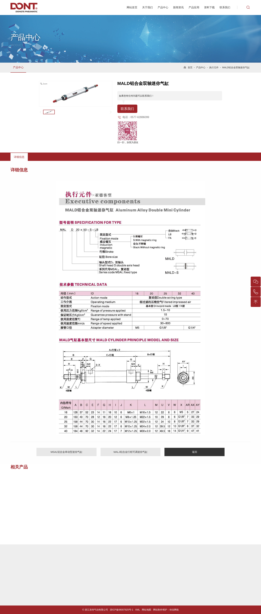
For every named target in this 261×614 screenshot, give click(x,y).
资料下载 (209, 7)
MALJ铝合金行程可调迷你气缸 (130, 451)
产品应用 (194, 7)
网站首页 (132, 7)
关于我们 (147, 7)
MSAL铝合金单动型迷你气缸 (66, 451)
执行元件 (214, 67)
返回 (194, 451)
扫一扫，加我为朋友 (127, 142)
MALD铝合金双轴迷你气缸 (236, 67)
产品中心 (163, 7)
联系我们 (225, 7)
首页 (190, 67)
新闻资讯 (178, 7)
